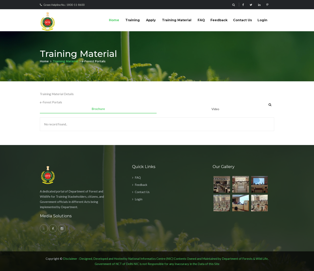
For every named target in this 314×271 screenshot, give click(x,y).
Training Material (176, 20)
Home (114, 20)
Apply (151, 20)
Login (262, 20)
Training (132, 20)
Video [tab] (215, 109)
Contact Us (242, 20)
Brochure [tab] (98, 109)
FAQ (201, 20)
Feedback (218, 20)
